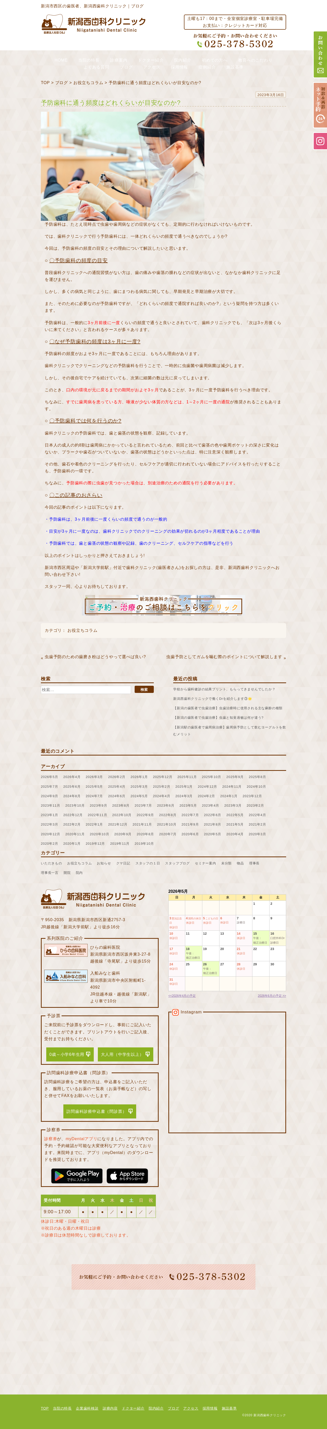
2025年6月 (72, 786)
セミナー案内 (205, 863)
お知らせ (104, 863)
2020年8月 (145, 834)
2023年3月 (233, 805)
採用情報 (179, 67)
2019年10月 (144, 843)
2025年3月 (139, 786)
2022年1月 (94, 824)
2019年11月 (120, 843)
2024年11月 (232, 786)
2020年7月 (168, 834)
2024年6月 (116, 796)
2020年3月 (257, 834)
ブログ (126, 67)
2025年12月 (162, 777)
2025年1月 (184, 786)
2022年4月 (257, 815)
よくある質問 (96, 67)
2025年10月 (211, 777)
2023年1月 (49, 815)
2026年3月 (94, 777)
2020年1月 (72, 843)
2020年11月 (75, 834)
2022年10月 (122, 815)
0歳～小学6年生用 (66, 1054)
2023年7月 (143, 805)
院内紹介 (182, 60)
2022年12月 (73, 815)
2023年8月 (121, 805)
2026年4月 (72, 777)
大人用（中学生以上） (122, 1054)
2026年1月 (139, 777)
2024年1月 (229, 796)
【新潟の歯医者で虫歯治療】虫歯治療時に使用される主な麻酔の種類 (228, 708)
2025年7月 (49, 786)
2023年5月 (188, 805)
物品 (240, 863)
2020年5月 (212, 834)
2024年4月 (161, 796)
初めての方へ (215, 60)
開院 (67, 873)
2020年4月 (235, 834)
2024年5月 (139, 796)
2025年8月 (257, 777)
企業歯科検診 (87, 1408)
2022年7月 (190, 815)
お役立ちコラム (88, 83)
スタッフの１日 (147, 863)
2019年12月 (95, 843)
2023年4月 (210, 805)
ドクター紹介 (151, 60)
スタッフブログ (177, 863)
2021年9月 (190, 824)
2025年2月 (161, 786)
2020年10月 (99, 834)
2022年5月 (235, 815)
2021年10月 (167, 824)
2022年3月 (49, 824)
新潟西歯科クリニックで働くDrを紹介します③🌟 (212, 699)
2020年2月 (49, 843)
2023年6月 (165, 805)
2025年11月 (187, 777)
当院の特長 (89, 60)
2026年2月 (116, 777)
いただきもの (51, 863)
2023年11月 (50, 805)
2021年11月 (142, 824)
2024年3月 (184, 796)
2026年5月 (49, 777)
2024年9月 (49, 796)
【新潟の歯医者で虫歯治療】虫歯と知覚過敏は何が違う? (218, 717)
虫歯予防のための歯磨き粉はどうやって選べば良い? (95, 657)
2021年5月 (235, 824)
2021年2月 (257, 824)
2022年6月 (212, 815)
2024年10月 (256, 786)
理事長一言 (50, 873)
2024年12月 (207, 786)
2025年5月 (94, 786)
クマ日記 (123, 863)
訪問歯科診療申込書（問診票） (96, 1111)
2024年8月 (72, 796)
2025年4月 (116, 786)
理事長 (254, 863)
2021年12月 (117, 824)
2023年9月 (98, 805)
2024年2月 (206, 796)
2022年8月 (168, 815)
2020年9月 (123, 834)
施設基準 (234, 67)
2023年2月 (255, 805)
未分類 (226, 863)
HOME (60, 60)
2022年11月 (97, 815)
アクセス (151, 67)
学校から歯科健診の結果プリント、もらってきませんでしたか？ (224, 689)
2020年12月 (50, 834)
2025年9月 (235, 777)
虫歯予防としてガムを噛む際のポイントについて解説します (224, 657)
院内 (79, 873)
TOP (45, 83)
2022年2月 (72, 824)
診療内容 (110, 1408)
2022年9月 (145, 815)
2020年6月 (190, 834)
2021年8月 (212, 824)
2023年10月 (75, 805)
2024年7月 (94, 796)
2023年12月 (252, 796)
